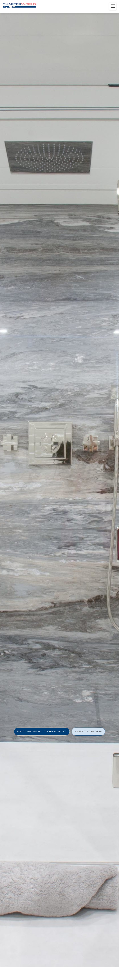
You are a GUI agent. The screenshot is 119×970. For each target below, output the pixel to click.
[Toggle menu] (112, 6)
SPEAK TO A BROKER (88, 731)
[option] (59, 485)
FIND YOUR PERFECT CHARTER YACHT (41, 731)
